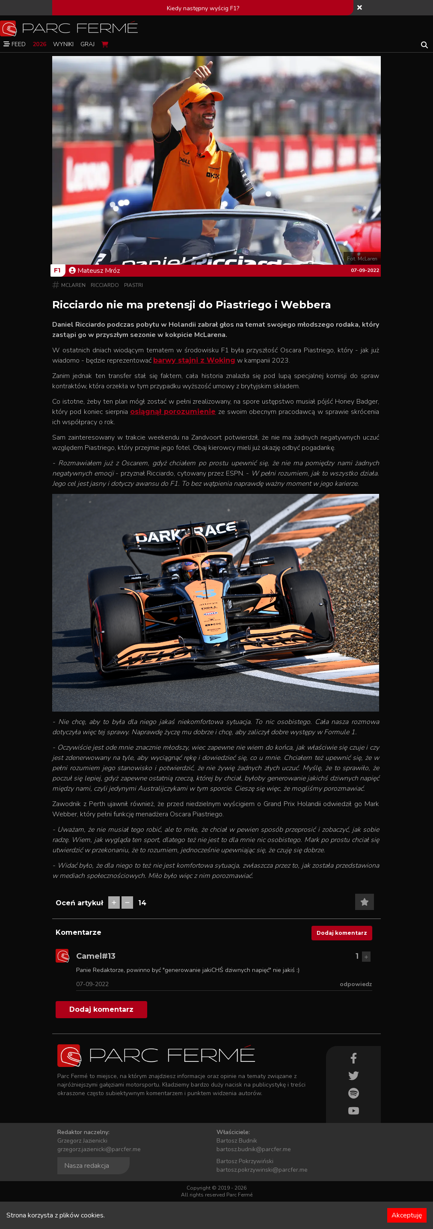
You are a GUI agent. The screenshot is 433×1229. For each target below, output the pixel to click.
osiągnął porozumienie (173, 412)
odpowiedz (356, 984)
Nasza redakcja (86, 1165)
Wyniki (63, 44)
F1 (57, 270)
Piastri (133, 285)
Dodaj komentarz (342, 933)
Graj (87, 44)
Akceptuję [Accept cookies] (406, 1215)
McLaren (73, 285)
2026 (39, 44)
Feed (14, 44)
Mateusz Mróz (94, 270)
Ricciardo (105, 285)
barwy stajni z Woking (194, 360)
